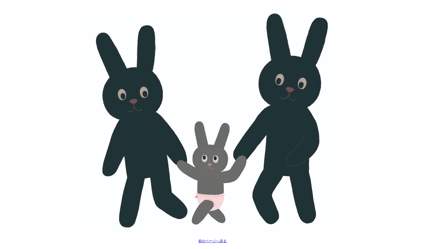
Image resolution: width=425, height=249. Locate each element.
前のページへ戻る (212, 241)
